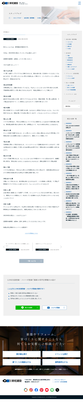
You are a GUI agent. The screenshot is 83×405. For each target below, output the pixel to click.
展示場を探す (21, 354)
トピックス (70, 42)
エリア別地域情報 (71, 90)
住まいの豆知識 (70, 83)
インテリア (70, 62)
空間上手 (69, 46)
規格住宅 (69, 64)
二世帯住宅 (70, 58)
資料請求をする (61, 362)
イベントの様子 (71, 69)
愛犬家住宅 (70, 60)
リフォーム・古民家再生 (72, 74)
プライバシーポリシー (60, 379)
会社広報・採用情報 (29, 18)
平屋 (68, 55)
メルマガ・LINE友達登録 (60, 381)
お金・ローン (70, 85)
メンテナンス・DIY (71, 94)
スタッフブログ (17, 18)
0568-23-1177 (35, 382)
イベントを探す (61, 354)
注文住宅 (68, 53)
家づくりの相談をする (21, 362)
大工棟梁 (69, 44)
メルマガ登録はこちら (31, 233)
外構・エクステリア (72, 67)
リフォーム (70, 76)
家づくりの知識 (71, 88)
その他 (39, 18)
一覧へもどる (31, 261)
